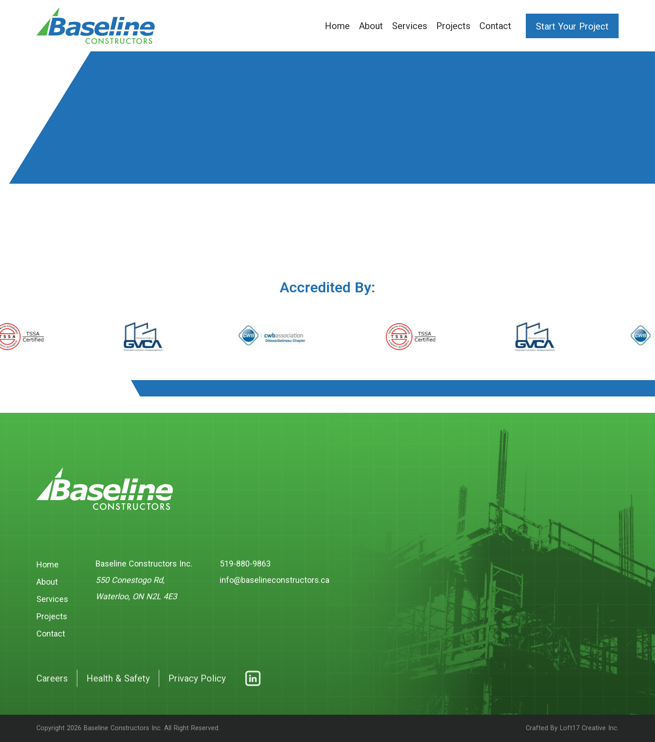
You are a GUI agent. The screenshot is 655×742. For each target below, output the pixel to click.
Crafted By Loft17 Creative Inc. (572, 728)
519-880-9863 (245, 563)
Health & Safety (118, 678)
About (371, 25)
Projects (453, 25)
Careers (52, 678)
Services (409, 25)
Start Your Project (572, 26)
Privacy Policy (197, 678)
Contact (495, 25)
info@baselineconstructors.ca (274, 580)
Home (337, 25)
